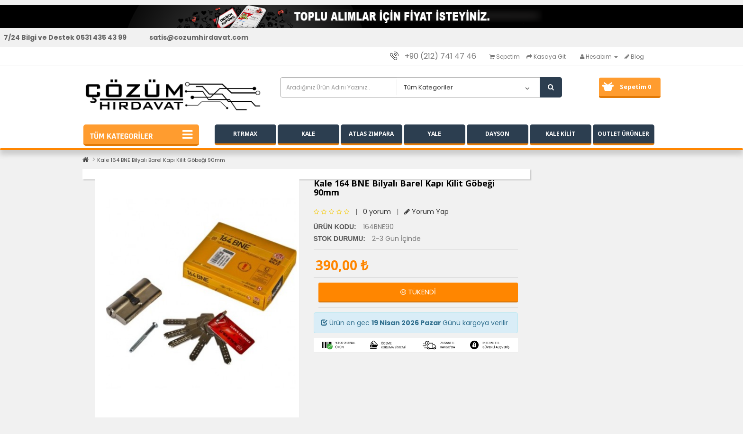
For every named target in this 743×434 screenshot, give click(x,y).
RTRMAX (245, 134)
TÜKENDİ (418, 292)
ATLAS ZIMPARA (371, 134)
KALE (308, 134)
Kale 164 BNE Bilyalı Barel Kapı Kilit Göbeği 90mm (161, 160)
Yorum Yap (426, 211)
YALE (434, 134)
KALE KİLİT (560, 134)
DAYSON (497, 134)
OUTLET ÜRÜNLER (623, 134)
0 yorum (377, 211)
